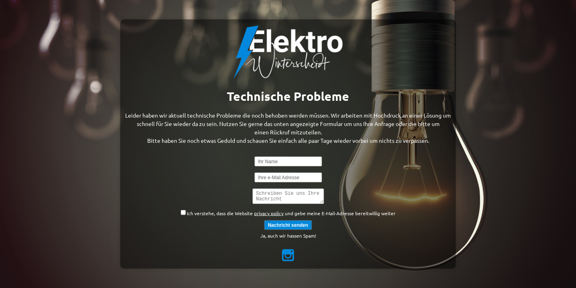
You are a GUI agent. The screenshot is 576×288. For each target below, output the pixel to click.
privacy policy (269, 214)
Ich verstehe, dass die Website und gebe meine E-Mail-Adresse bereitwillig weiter (288, 214)
